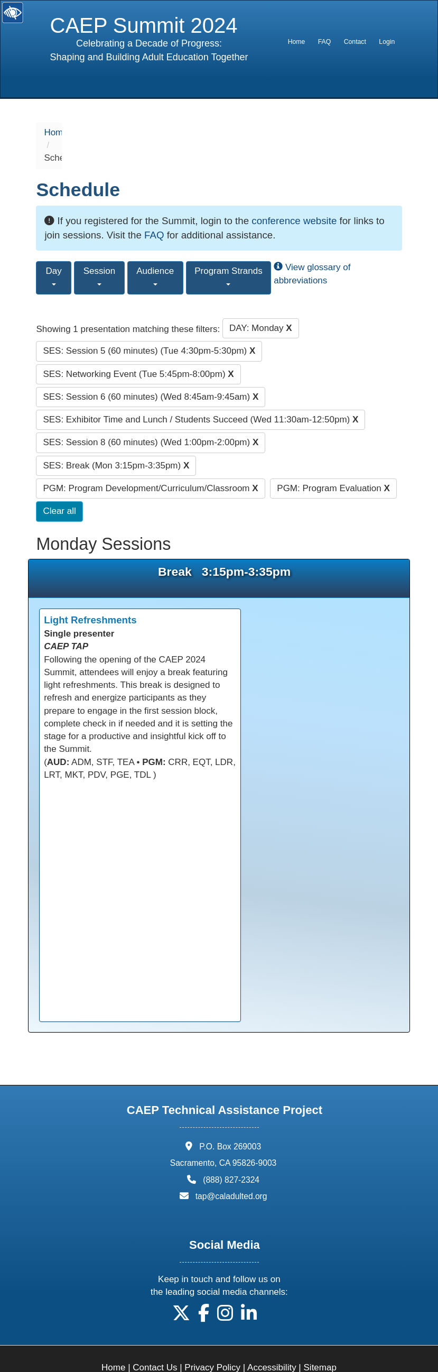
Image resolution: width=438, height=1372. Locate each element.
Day (54, 250)
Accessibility (271, 1342)
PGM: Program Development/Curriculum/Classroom (150, 462)
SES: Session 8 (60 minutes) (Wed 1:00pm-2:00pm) (150, 417)
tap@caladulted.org (231, 1170)
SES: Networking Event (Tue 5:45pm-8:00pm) (138, 348)
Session (99, 250)
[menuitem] (296, 41)
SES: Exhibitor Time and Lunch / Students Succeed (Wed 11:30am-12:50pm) (200, 394)
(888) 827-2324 (231, 1153)
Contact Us (155, 1342)
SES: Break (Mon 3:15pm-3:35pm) (116, 440)
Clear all (59, 486)
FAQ (324, 41)
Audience (155, 250)
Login (387, 41)
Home (296, 41)
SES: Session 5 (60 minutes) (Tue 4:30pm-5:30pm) (149, 325)
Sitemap (320, 1342)
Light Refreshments (90, 594)
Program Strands (228, 250)
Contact (355, 41)
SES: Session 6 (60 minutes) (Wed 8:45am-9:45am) (150, 371)
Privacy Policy (212, 1342)
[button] (181, 1291)
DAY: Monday (260, 302)
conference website (294, 194)
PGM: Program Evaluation (333, 462)
